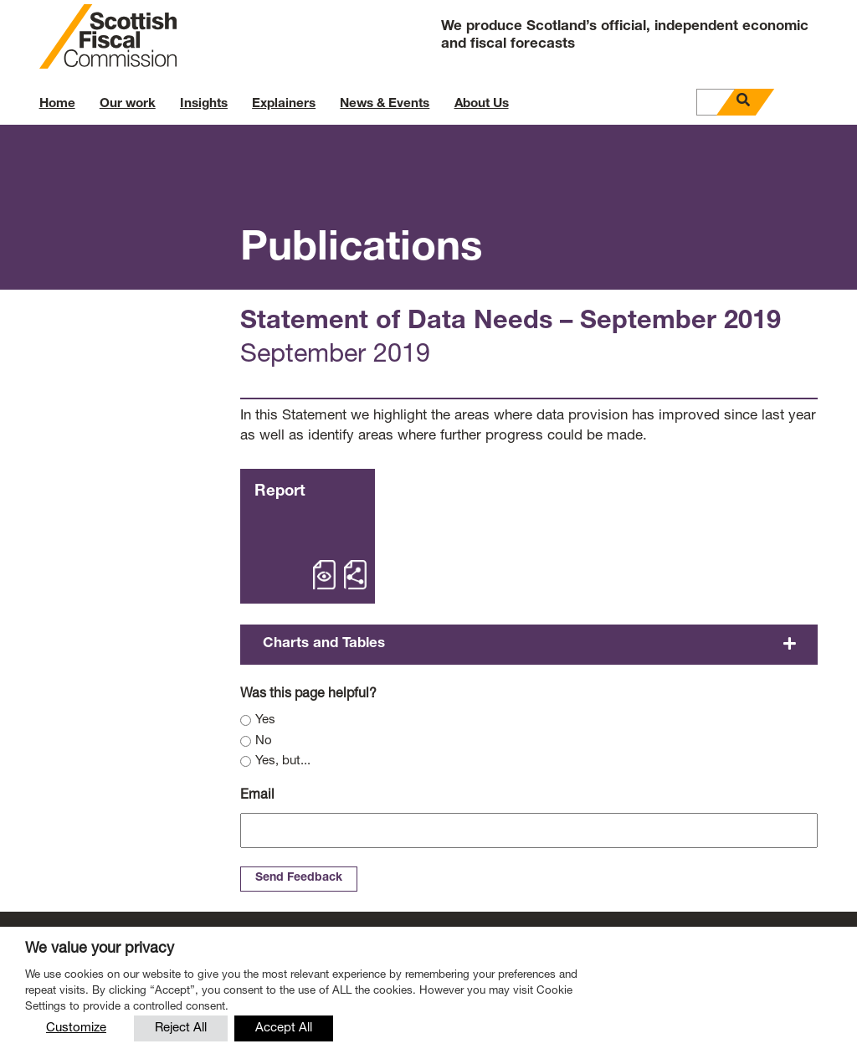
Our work (128, 104)
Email (257, 796)
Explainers (284, 104)
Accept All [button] (283, 1028)
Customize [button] (76, 1028)
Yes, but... (282, 761)
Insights (204, 104)
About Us (481, 104)
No (263, 741)
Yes (265, 720)
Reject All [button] (181, 1028)
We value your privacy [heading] (99, 949)
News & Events (384, 104)
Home (57, 104)
